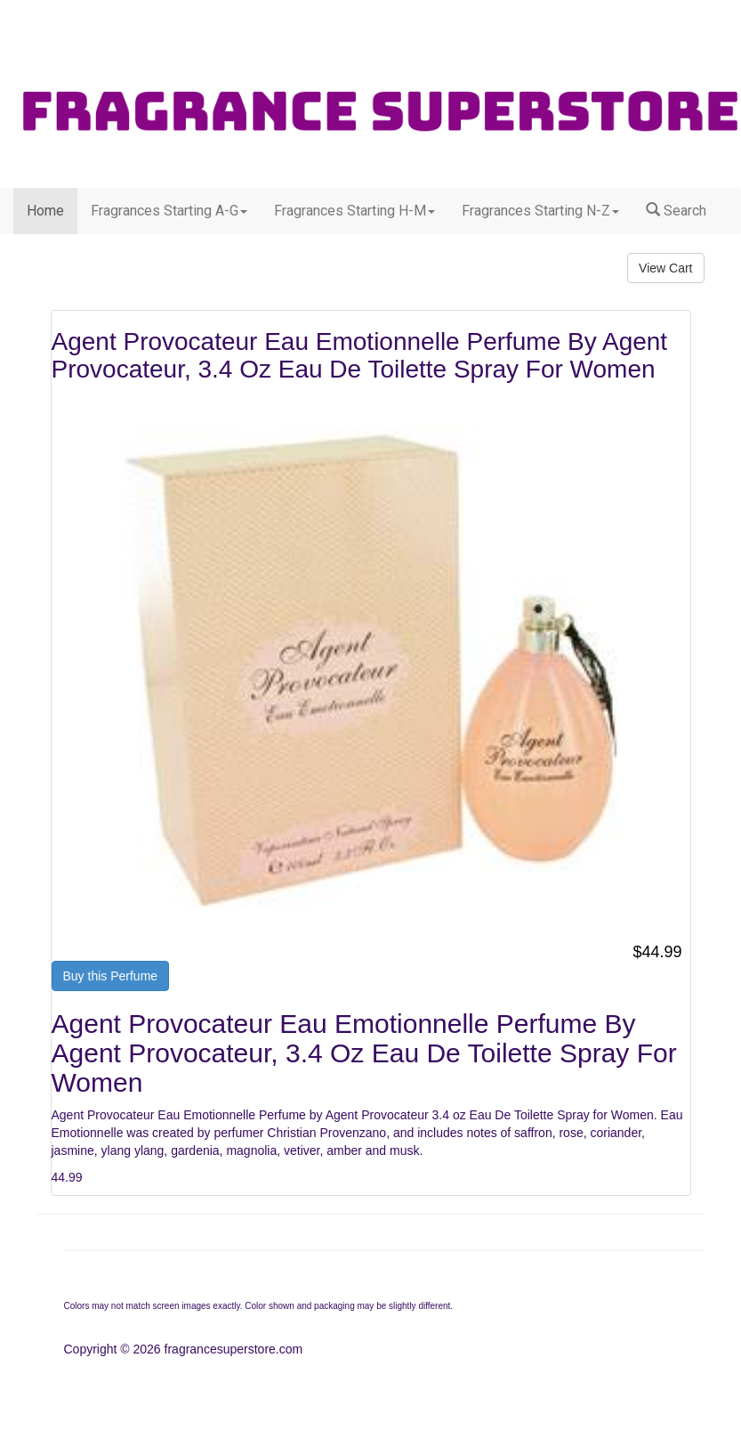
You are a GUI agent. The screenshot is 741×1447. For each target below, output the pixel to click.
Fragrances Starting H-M (354, 210)
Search (676, 210)
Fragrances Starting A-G (169, 210)
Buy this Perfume (110, 976)
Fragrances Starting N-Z (540, 210)
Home (45, 210)
